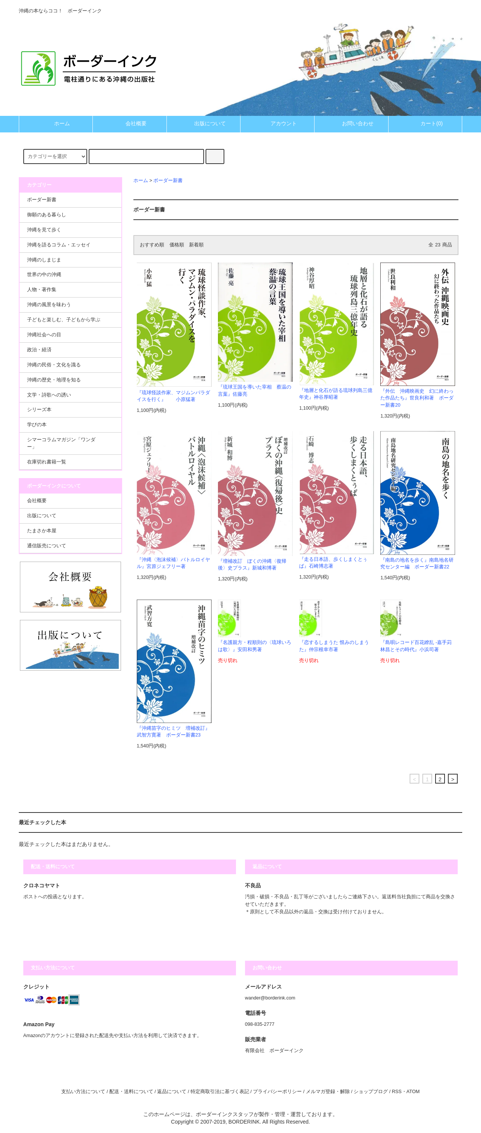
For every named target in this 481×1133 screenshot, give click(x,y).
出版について (204, 123)
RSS (397, 1091)
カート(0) (425, 123)
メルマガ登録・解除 (328, 1091)
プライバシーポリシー (277, 1091)
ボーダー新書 (168, 180)
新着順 (196, 245)
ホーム (55, 123)
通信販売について (46, 545)
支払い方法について (83, 1091)
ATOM (413, 1091)
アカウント (277, 123)
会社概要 (130, 123)
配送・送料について (131, 1091)
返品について (171, 1091)
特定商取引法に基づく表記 (220, 1091)
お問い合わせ (351, 123)
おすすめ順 (152, 245)
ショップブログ (371, 1091)
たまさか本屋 (41, 530)
